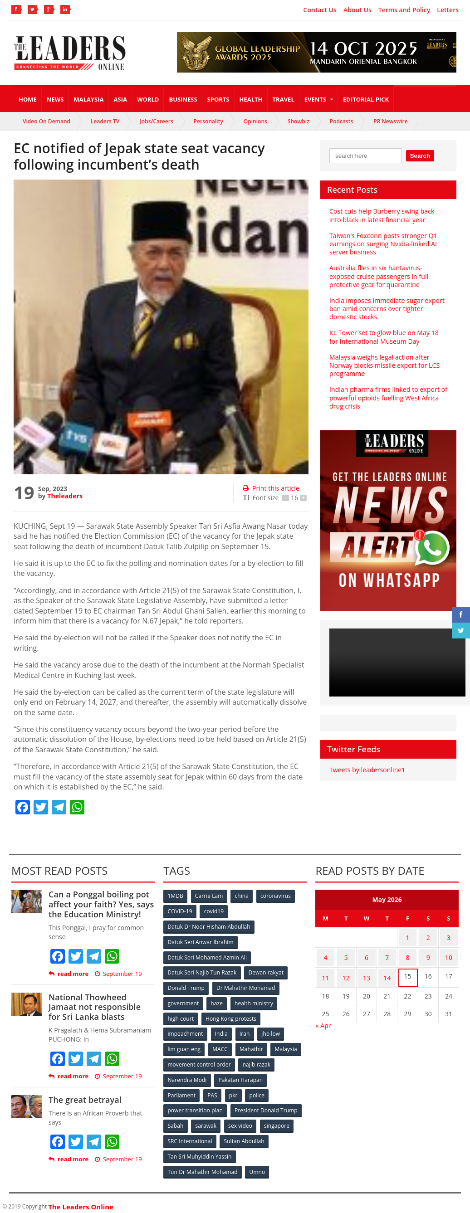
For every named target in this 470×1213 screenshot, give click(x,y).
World (148, 99)
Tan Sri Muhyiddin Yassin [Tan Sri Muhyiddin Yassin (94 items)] (199, 1150)
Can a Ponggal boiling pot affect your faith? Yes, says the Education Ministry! (100, 904)
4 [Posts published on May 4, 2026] (325, 954)
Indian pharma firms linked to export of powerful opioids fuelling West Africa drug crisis (387, 397)
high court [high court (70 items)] (181, 1015)
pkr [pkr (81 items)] (234, 1090)
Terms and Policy (404, 10)
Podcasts (341, 121)
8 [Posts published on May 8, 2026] (407, 954)
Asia (120, 99)
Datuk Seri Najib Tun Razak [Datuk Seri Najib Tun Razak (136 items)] (202, 970)
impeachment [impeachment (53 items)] (185, 1030)
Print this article (271, 488)
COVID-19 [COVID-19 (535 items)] (180, 911)
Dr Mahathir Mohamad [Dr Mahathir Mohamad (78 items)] (246, 985)
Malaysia (88, 99)
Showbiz (298, 121)
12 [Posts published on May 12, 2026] (346, 971)
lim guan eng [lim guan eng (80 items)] (184, 1045)
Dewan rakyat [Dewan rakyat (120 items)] (266, 970)
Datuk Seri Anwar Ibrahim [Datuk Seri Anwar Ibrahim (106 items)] (200, 941)
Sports (218, 99)
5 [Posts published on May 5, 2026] (346, 954)
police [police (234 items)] (258, 1090)
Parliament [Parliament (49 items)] (182, 1090)
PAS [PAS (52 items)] (213, 1090)
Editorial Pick (366, 99)
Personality (208, 121)
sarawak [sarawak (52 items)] (206, 1120)
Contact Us (320, 10)
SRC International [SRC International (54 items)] (190, 1135)
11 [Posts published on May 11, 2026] (325, 971)
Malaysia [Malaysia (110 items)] (288, 1045)
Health (251, 99)
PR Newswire (390, 121)
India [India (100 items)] (221, 1030)
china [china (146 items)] (243, 896)
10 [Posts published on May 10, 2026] (448, 954)
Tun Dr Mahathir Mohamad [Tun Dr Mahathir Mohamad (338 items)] (202, 1165)
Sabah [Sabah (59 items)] (176, 1120)
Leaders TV (105, 121)
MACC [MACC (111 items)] (221, 1045)
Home (28, 99)
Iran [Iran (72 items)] (246, 1030)
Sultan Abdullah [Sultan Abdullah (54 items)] (244, 1135)
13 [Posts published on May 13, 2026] (366, 971)
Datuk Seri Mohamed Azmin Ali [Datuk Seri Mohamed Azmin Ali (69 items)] (207, 956)
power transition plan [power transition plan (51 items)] (195, 1105)
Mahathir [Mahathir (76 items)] (252, 1045)
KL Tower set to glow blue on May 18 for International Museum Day (383, 336)
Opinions (255, 121)
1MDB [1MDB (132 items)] (175, 896)
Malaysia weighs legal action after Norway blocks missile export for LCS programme (383, 365)
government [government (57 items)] (183, 1000)
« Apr (323, 1018)
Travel (283, 99)
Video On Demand (46, 121)
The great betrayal (85, 1099)
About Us (357, 10)
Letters (448, 10)
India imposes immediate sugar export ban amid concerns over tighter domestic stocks (386, 308)
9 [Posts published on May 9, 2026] (428, 954)
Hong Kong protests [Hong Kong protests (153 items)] (231, 1015)
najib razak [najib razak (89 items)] (257, 1060)
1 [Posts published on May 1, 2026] (407, 936)
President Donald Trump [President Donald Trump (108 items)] (266, 1105)
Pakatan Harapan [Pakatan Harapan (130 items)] (241, 1075)
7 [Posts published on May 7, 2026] (387, 954)
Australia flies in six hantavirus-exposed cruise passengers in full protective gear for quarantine (387, 275)
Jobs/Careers (156, 121)
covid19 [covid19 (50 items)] (215, 911)
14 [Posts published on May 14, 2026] (387, 971)
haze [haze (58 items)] (217, 1000)
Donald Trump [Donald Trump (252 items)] (186, 985)
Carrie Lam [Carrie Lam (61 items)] (210, 896)
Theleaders (64, 496)
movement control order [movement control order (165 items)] (199, 1060)
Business (183, 99)
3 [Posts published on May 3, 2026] (448, 936)
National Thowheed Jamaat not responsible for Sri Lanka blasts (101, 1007)
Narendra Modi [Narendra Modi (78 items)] (187, 1075)
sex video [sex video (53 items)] (241, 1120)
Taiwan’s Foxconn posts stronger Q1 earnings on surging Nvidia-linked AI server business (382, 243)
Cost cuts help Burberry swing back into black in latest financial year (387, 215)
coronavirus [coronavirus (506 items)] (277, 896)
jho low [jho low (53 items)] (273, 1030)
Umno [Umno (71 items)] (257, 1165)
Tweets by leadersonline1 (366, 769)
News (55, 99)
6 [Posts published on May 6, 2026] (366, 954)
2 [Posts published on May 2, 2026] (428, 936)
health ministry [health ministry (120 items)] (255, 1000)
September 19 (117, 974)
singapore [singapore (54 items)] (278, 1120)
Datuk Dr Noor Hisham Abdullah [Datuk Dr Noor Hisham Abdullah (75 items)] (209, 926)
